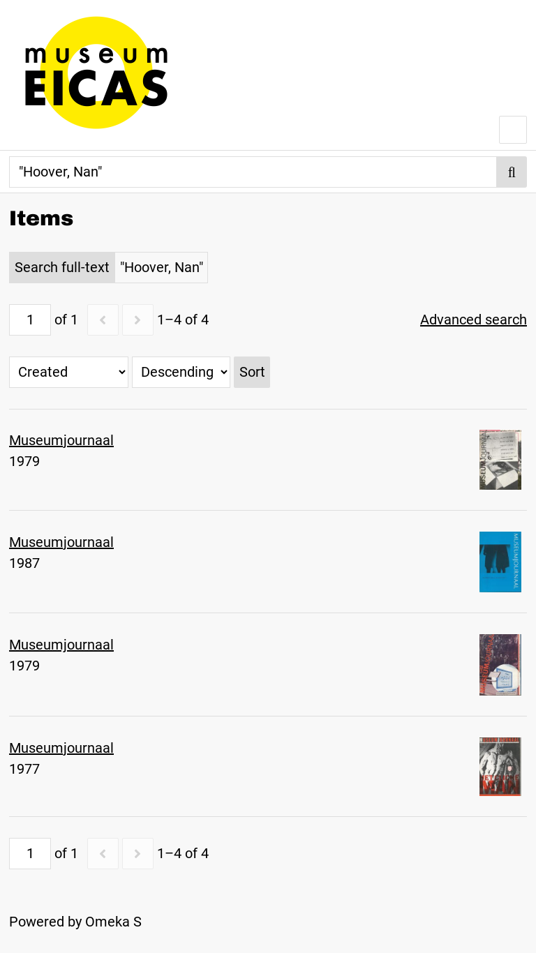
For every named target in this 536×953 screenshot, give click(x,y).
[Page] (30, 320)
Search (512, 172)
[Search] (253, 172)
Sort (252, 371)
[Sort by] (68, 372)
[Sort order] (181, 372)
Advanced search (473, 319)
